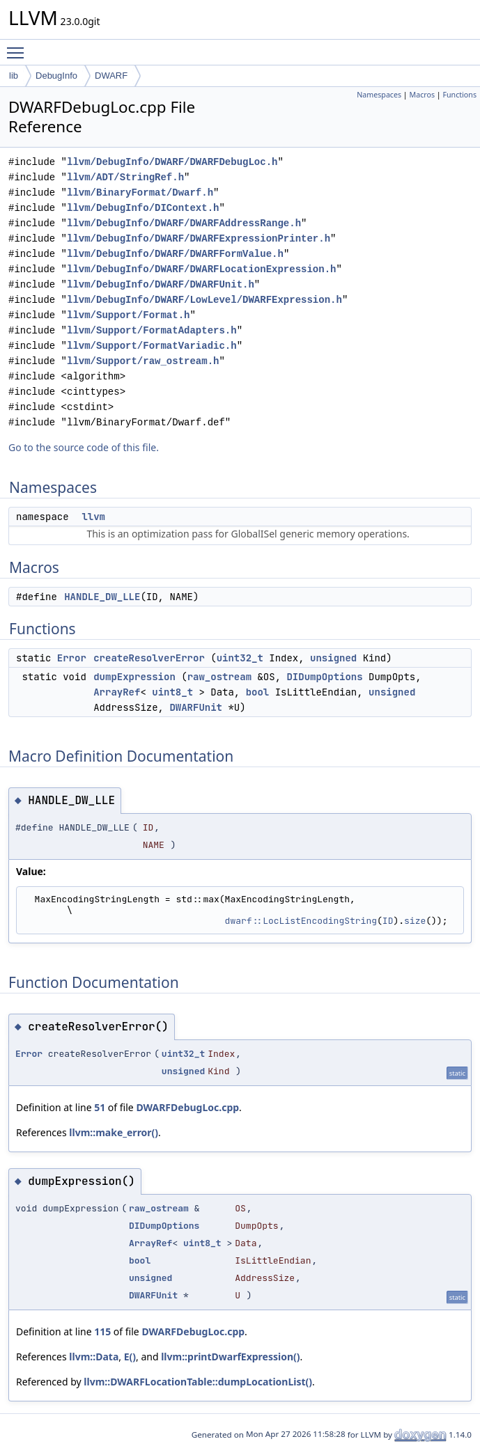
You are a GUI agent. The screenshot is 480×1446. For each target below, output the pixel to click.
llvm (93, 516)
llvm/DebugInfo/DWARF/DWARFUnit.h (160, 284)
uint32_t (240, 658)
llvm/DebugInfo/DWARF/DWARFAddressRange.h (184, 223)
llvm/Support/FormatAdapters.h (152, 330)
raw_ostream (219, 676)
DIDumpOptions (324, 676)
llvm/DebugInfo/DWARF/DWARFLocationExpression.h (201, 269)
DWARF (111, 75)
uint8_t (172, 692)
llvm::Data (93, 1356)
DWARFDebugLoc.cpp (187, 1107)
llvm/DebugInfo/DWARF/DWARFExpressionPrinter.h (198, 238)
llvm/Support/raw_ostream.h (143, 361)
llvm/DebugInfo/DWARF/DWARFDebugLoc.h (172, 161)
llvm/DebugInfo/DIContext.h (143, 207)
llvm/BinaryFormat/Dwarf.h (140, 192)
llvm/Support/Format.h (128, 315)
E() (130, 1356)
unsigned (333, 658)
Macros (422, 95)
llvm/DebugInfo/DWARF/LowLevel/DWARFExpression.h (204, 299)
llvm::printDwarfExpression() (230, 1356)
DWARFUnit (195, 707)
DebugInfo (56, 75)
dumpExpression (134, 676)
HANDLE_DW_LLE (102, 596)
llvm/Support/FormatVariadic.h (152, 345)
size (415, 921)
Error (71, 658)
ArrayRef (116, 692)
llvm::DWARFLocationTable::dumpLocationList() (198, 1381)
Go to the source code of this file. (83, 447)
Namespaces (379, 95)
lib (13, 75)
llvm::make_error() (113, 1132)
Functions (459, 95)
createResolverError (149, 658)
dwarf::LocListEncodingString (301, 921)
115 (102, 1331)
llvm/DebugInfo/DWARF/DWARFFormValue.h (175, 253)
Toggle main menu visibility (19, 47)
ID (388, 921)
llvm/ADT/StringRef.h (125, 177)
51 (99, 1107)
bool (258, 692)
